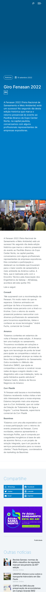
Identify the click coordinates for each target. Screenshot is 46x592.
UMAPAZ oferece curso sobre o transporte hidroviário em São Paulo (27, 576)
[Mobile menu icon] (39, 3)
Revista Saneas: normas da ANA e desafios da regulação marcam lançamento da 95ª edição (26, 563)
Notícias (8, 77)
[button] (13, 487)
